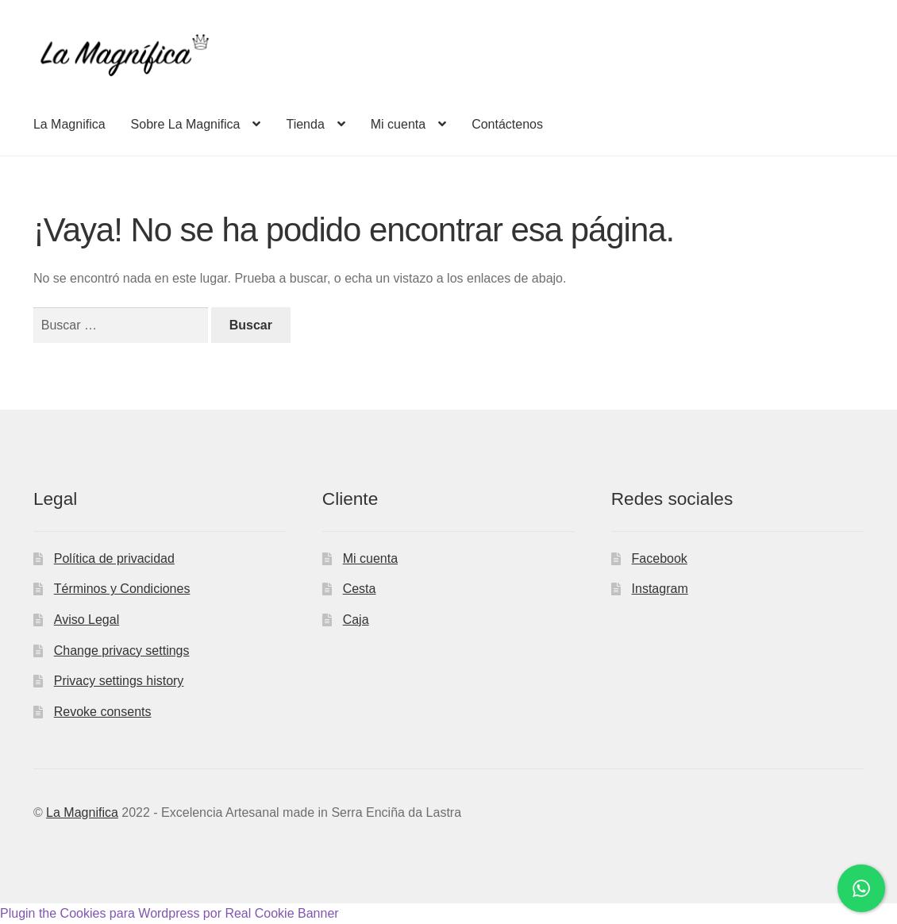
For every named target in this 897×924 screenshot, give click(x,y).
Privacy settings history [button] (119, 680)
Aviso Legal (86, 619)
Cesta (359, 588)
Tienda (305, 124)
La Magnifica (69, 124)
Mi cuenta (398, 124)
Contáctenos (507, 124)
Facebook (659, 558)
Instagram (660, 588)
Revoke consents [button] (103, 711)
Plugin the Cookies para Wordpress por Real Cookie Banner (169, 913)
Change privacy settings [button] (122, 650)
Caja (356, 619)
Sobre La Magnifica (186, 124)
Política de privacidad (114, 558)
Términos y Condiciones (122, 588)
